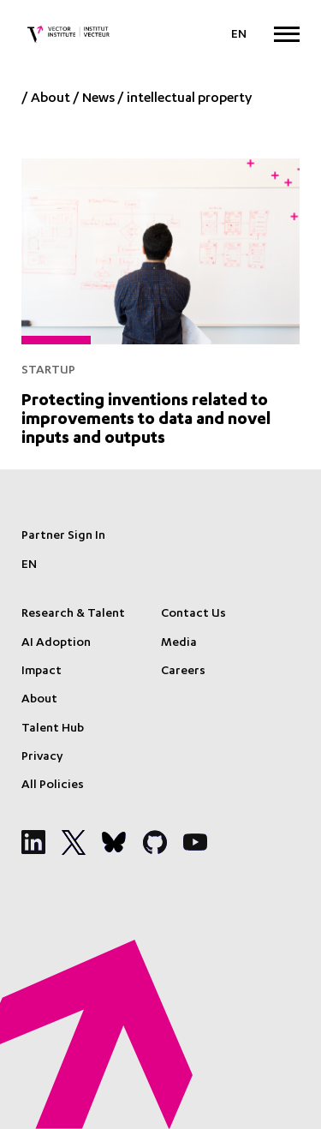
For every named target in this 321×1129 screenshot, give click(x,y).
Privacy (41, 757)
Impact (41, 671)
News (98, 99)
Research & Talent (73, 614)
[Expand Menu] (287, 34)
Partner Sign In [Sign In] (63, 536)
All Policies (52, 785)
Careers (183, 671)
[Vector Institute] (68, 34)
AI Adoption (56, 643)
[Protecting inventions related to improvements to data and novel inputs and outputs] (160, 300)
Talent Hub (52, 729)
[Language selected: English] (239, 35)
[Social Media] (33, 842)
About (50, 99)
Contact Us (193, 614)
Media (179, 643)
